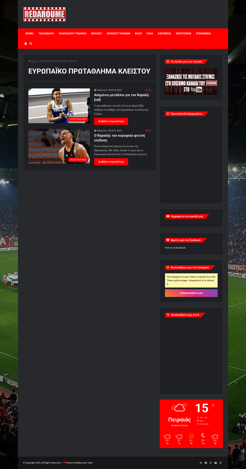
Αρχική (33, 61)
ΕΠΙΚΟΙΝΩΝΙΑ (203, 33)
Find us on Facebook (175, 247)
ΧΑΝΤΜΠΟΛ (164, 33)
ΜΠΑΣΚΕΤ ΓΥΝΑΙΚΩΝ (118, 33)
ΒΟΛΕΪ (138, 33)
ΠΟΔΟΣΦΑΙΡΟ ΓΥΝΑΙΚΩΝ (72, 33)
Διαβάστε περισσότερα (111, 121)
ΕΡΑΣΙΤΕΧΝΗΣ (183, 33)
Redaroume (102, 90)
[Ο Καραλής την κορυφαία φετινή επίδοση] (59, 146)
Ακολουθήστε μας (191, 293)
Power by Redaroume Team (79, 462)
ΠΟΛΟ (150, 33)
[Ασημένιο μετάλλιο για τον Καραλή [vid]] (59, 105)
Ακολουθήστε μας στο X (185, 314)
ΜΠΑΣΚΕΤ (96, 33)
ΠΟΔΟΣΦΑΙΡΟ (46, 33)
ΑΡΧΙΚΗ (29, 33)
